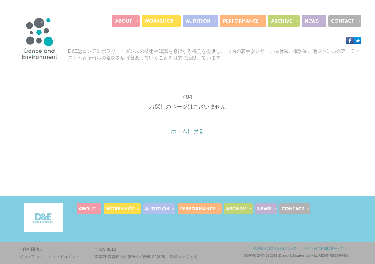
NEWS (312, 21)
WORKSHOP (159, 21)
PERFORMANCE (241, 21)
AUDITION (198, 21)
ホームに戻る (187, 131)
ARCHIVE (281, 21)
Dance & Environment (295, 255)
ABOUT (123, 21)
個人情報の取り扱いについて (274, 248)
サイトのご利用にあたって (324, 248)
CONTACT (342, 21)
